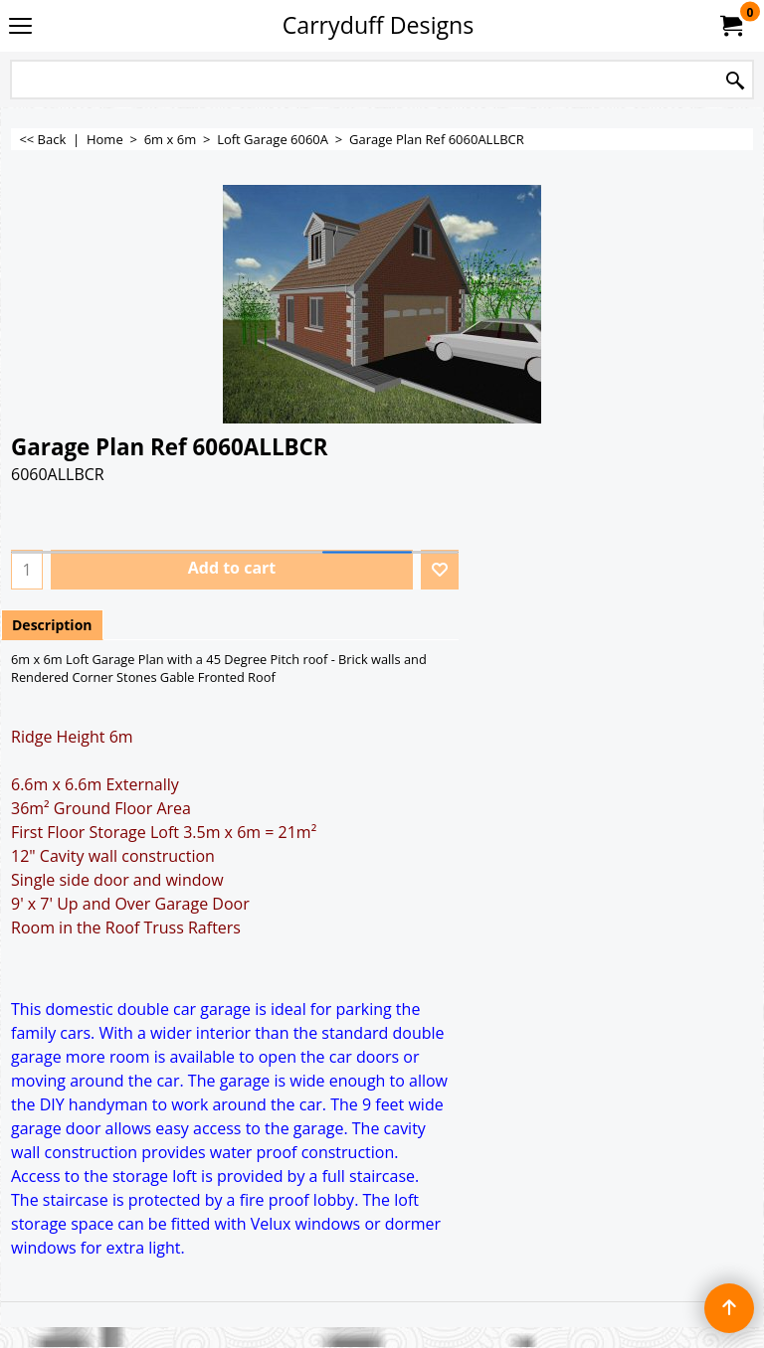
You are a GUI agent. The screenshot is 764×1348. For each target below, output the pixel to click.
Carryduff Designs (379, 25)
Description (52, 624)
